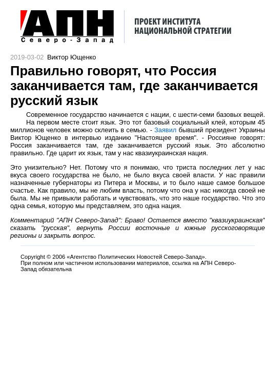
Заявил (165, 130)
